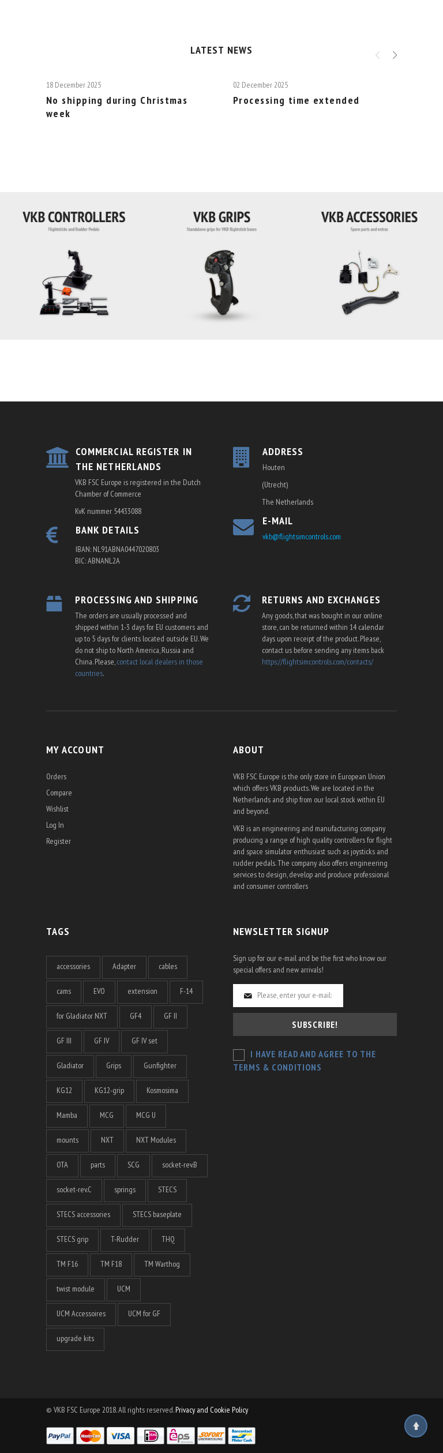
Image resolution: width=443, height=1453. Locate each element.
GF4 (135, 1016)
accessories (73, 966)
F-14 (186, 991)
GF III (64, 1040)
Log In (55, 825)
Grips (113, 1065)
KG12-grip (109, 1090)
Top (415, 1425)
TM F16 (67, 1264)
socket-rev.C (74, 1189)
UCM (123, 1288)
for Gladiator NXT (82, 1016)
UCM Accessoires (81, 1313)
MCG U (146, 1115)
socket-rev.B (179, 1164)
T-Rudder (125, 1239)
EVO (99, 991)
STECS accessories (83, 1214)
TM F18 (111, 1264)
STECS (167, 1189)
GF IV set (144, 1040)
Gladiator (70, 1065)
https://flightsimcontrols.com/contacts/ (317, 661)
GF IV (101, 1040)
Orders (56, 776)
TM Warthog (162, 1264)
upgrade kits (75, 1338)
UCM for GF (144, 1313)
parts (98, 1164)
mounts (67, 1140)
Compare (59, 792)
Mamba (67, 1115)
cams (64, 991)
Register (58, 841)
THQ (168, 1239)
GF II (170, 1016)
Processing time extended (296, 100)
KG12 (64, 1090)
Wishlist (57, 809)
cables (168, 966)
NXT (107, 1140)
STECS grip (72, 1239)
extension (142, 991)
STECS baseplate (157, 1214)
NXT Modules (156, 1140)
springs (125, 1189)
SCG (133, 1164)
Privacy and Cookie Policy (211, 1410)
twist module (76, 1288)
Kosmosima (162, 1090)
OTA (62, 1164)
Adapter (124, 966)
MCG (107, 1115)
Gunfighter (160, 1065)
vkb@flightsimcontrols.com (301, 536)
